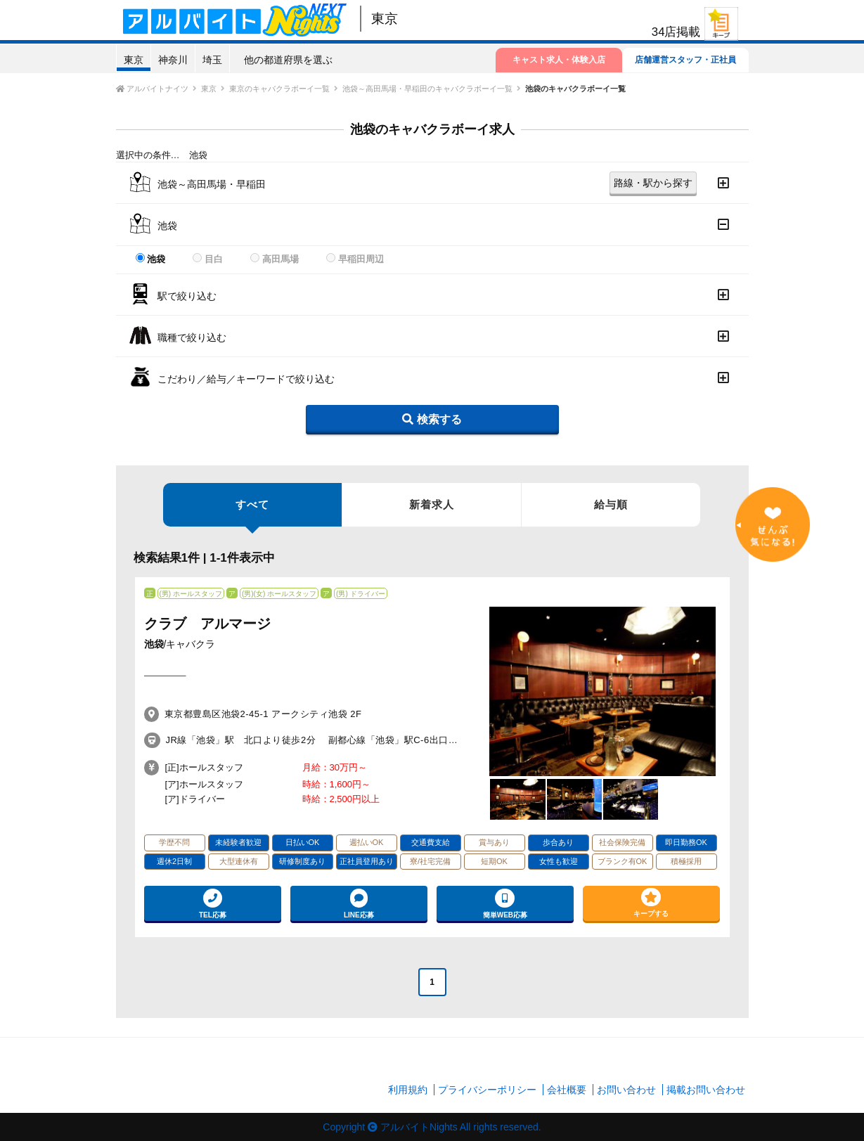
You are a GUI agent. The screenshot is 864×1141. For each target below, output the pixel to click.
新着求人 (431, 504)
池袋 (156, 259)
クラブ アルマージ (207, 623)
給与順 (611, 504)
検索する (431, 419)
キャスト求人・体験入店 (558, 60)
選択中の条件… (148, 155)
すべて (252, 512)
